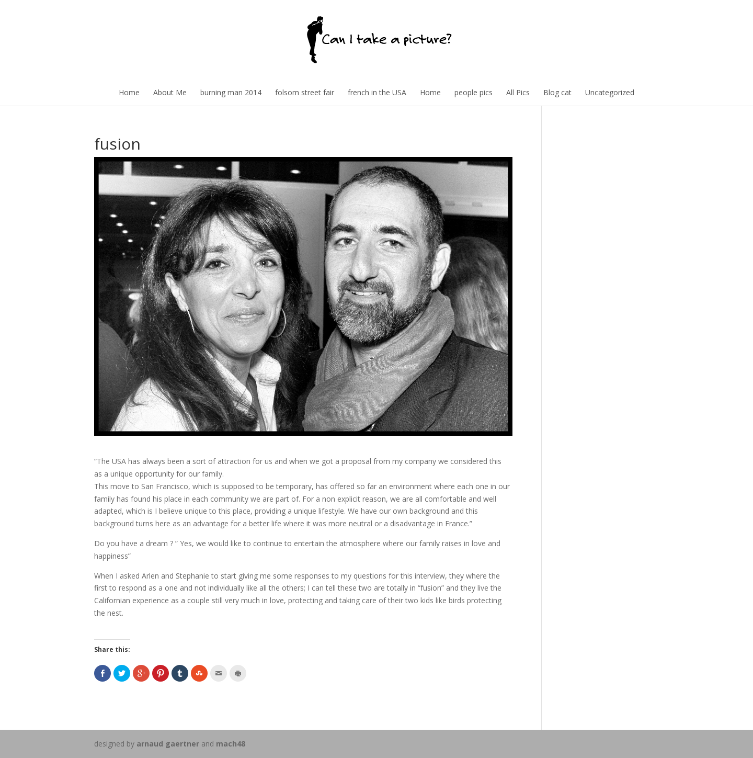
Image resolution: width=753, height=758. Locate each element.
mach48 (230, 744)
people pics (473, 92)
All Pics (518, 92)
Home (129, 92)
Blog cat (557, 92)
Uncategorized (609, 92)
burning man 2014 (230, 92)
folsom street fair (304, 92)
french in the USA (377, 92)
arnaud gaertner (167, 744)
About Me (170, 92)
